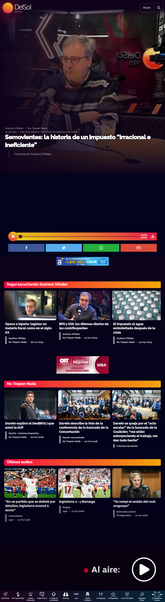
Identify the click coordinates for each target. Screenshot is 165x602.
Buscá (146, 7)
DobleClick (5, 598)
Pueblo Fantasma (87, 599)
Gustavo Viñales (14, 128)
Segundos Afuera (142, 599)
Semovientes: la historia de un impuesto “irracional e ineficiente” (77, 141)
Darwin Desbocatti (30, 599)
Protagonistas (113, 598)
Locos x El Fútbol (127, 598)
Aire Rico (66, 598)
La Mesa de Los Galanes (53, 599)
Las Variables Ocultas (157, 599)
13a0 (76, 598)
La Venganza (100, 598)
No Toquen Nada (18, 598)
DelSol (22, 6)
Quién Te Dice (42, 598)
